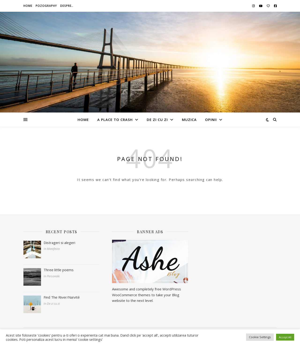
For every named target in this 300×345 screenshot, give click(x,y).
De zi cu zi (157, 119)
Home (27, 6)
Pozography (46, 6)
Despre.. (66, 6)
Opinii (211, 119)
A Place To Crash (115, 119)
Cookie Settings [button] (260, 337)
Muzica (189, 119)
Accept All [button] (285, 337)
